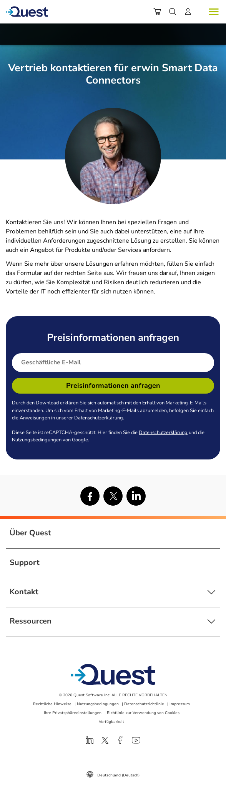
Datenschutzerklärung (98, 417)
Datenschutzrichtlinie (144, 704)
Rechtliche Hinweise (52, 704)
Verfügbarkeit (111, 721)
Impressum (180, 704)
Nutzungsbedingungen (36, 439)
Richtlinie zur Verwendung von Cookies (143, 713)
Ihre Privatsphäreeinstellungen (72, 713)
